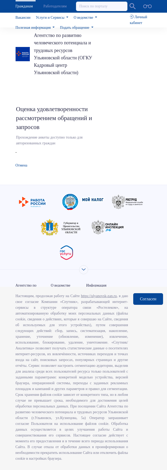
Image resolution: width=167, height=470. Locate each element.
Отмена (21, 165)
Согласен (148, 299)
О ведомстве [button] (84, 18)
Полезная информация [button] (34, 28)
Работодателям (55, 6)
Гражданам (24, 6)
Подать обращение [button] (75, 28)
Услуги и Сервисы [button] (50, 18)
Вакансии (23, 18)
